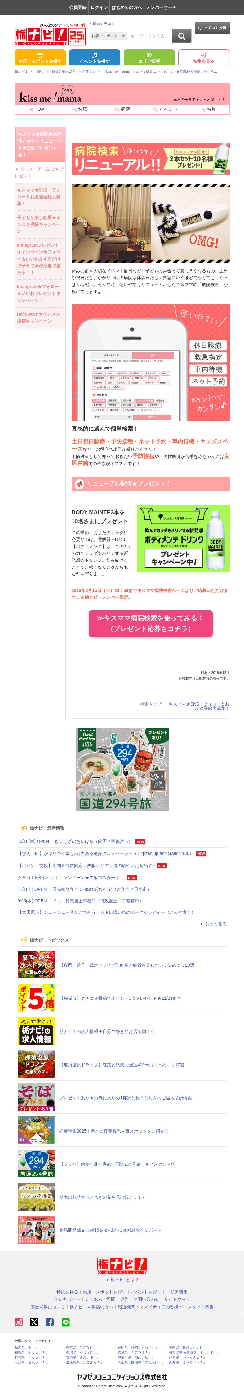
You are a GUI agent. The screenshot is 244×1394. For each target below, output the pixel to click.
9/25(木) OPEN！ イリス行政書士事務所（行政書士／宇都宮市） (81, 900)
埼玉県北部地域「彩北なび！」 (141, 1362)
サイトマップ (177, 1299)
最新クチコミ (101, 23)
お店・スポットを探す (40, 58)
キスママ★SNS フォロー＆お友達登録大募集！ (199, 706)
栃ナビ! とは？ (122, 1279)
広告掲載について (47, 1306)
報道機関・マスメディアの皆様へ (150, 1306)
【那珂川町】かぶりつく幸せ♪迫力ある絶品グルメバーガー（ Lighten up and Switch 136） (106, 853)
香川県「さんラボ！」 (83, 1357)
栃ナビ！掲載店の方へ (91, 1306)
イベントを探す (94, 58)
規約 (124, 1299)
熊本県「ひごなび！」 (83, 1347)
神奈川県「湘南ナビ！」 (136, 1357)
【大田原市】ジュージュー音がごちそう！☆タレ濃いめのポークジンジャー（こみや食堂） (107, 912)
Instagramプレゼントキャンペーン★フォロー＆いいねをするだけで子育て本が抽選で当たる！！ (38, 259)
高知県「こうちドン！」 (187, 1362)
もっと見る (213, 923)
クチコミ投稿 (212, 28)
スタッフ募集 (201, 1306)
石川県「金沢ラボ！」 (32, 1362)
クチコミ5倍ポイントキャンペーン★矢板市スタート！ (71, 877)
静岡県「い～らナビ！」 (187, 1357)
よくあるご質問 (100, 1299)
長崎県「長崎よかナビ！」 (189, 1347)
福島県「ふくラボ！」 (32, 1352)
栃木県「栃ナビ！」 (30, 1347)
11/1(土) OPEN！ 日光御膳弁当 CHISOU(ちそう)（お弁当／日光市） (85, 889)
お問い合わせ (146, 1299)
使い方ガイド (67, 1299)
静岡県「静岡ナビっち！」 (138, 1347)
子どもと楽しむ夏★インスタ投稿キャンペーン (38, 224)
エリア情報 (149, 58)
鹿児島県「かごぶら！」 (85, 1362)
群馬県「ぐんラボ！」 (32, 1357)
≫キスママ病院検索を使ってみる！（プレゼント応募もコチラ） (150, 623)
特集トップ (151, 703)
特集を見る (204, 58)
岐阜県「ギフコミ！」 (135, 1352)
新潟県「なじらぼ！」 (83, 1352)
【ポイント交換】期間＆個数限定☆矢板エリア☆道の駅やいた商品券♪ (86, 865)
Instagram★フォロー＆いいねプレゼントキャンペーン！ (38, 293)
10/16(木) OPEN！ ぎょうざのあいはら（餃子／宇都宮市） (75, 841)
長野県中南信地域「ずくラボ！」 (194, 1352)
